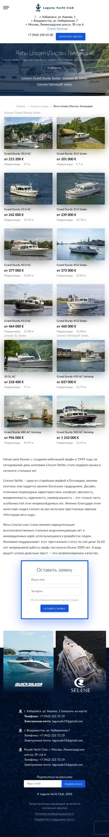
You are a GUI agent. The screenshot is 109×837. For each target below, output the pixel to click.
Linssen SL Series (75, 78)
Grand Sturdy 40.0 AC (17, 265)
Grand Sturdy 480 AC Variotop (22, 432)
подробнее (54, 68)
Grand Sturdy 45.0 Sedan (72, 321)
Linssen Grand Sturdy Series (41, 78)
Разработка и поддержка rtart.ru (55, 819)
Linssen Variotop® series (54, 84)
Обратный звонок (70, 37)
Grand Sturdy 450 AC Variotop (75, 376)
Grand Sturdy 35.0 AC (17, 209)
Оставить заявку (54, 609)
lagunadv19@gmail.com (67, 721)
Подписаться (73, 784)
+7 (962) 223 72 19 (52, 716)
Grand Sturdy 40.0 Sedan (72, 265)
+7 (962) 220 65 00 (40, 35)
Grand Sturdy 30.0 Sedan (72, 153)
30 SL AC (10, 376)
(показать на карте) (74, 711)
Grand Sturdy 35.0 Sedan (72, 209)
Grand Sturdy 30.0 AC (17, 153)
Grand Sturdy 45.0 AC (17, 321)
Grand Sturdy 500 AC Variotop (75, 432)
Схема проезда (57, 28)
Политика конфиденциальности (54, 814)
